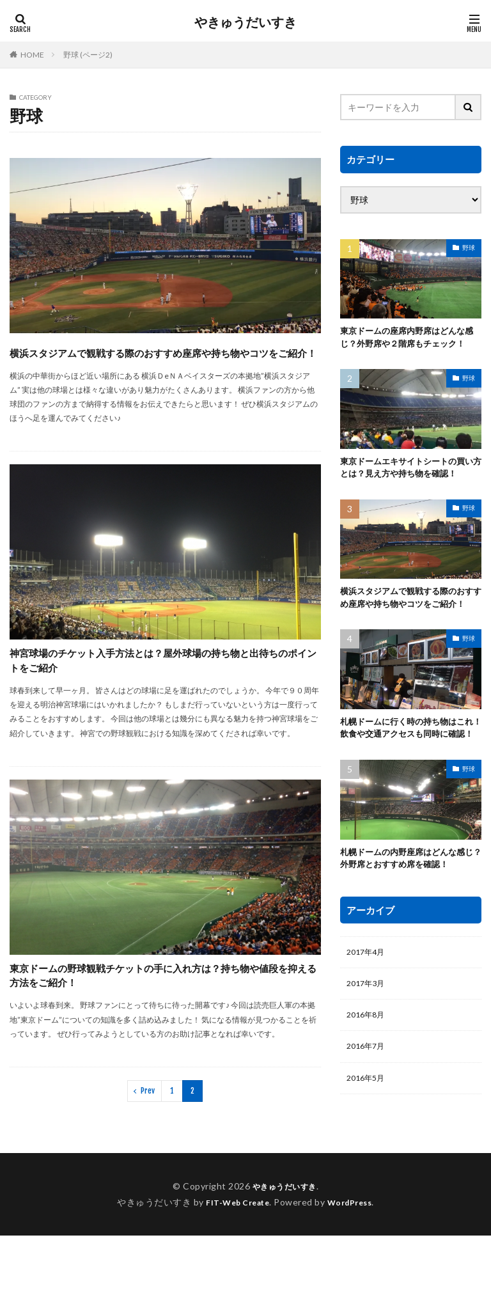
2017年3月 (368, 1049)
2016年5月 (368, 1149)
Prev (148, 1166)
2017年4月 (368, 1016)
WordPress (354, 1277)
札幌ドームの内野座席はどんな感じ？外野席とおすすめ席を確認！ (407, 920)
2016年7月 (368, 1116)
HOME (32, 54)
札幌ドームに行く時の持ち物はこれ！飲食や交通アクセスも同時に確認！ (407, 782)
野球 (468, 247)
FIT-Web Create (234, 1277)
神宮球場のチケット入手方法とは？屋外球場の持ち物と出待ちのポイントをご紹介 (158, 691)
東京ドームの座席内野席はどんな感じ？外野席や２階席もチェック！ (407, 345)
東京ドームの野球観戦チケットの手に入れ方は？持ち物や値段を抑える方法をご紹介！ (159, 1033)
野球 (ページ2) (88, 54)
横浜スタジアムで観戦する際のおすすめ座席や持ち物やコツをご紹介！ (159, 362)
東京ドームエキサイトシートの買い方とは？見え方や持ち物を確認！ (407, 491)
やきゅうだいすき (245, 22)
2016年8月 (368, 1083)
